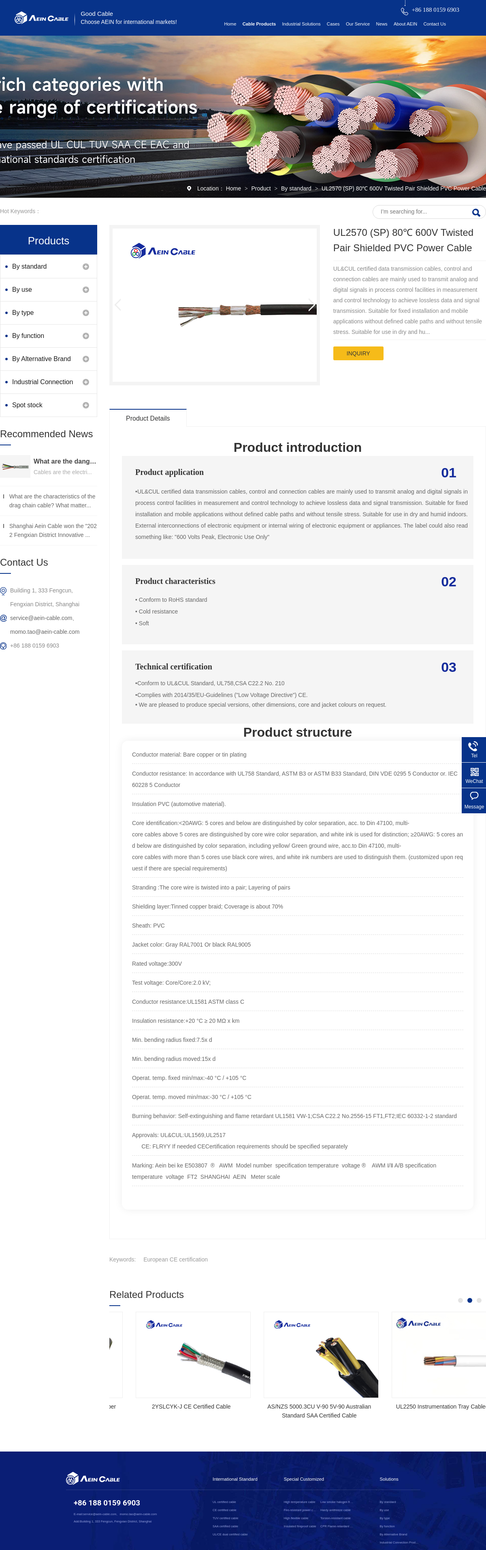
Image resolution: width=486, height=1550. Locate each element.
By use (22, 289)
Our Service (358, 23)
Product (261, 188)
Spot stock (27, 405)
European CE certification (175, 1259)
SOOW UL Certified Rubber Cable (165, 1406)
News (382, 23)
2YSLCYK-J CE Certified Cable (421, 1406)
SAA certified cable (225, 1526)
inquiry (358, 353)
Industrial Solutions (301, 23)
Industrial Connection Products (42, 385)
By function (28, 335)
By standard (297, 188)
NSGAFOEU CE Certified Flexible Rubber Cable (292, 1411)
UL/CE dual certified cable (230, 1534)
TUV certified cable (225, 1518)
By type (23, 312)
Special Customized (304, 1479)
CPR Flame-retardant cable (337, 1526)
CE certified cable (225, 1510)
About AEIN (405, 23)
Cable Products (259, 23)
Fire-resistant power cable (301, 1510)
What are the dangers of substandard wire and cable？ (65, 461)
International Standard (235, 1479)
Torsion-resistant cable (335, 1518)
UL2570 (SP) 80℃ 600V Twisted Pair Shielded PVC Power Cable (404, 188)
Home (230, 23)
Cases (333, 23)
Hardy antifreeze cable (335, 1510)
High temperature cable (299, 1502)
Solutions (389, 1479)
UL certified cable (224, 1502)
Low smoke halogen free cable (337, 1502)
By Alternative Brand (41, 358)
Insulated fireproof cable (300, 1526)
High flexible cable (296, 1518)
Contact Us (434, 23)
